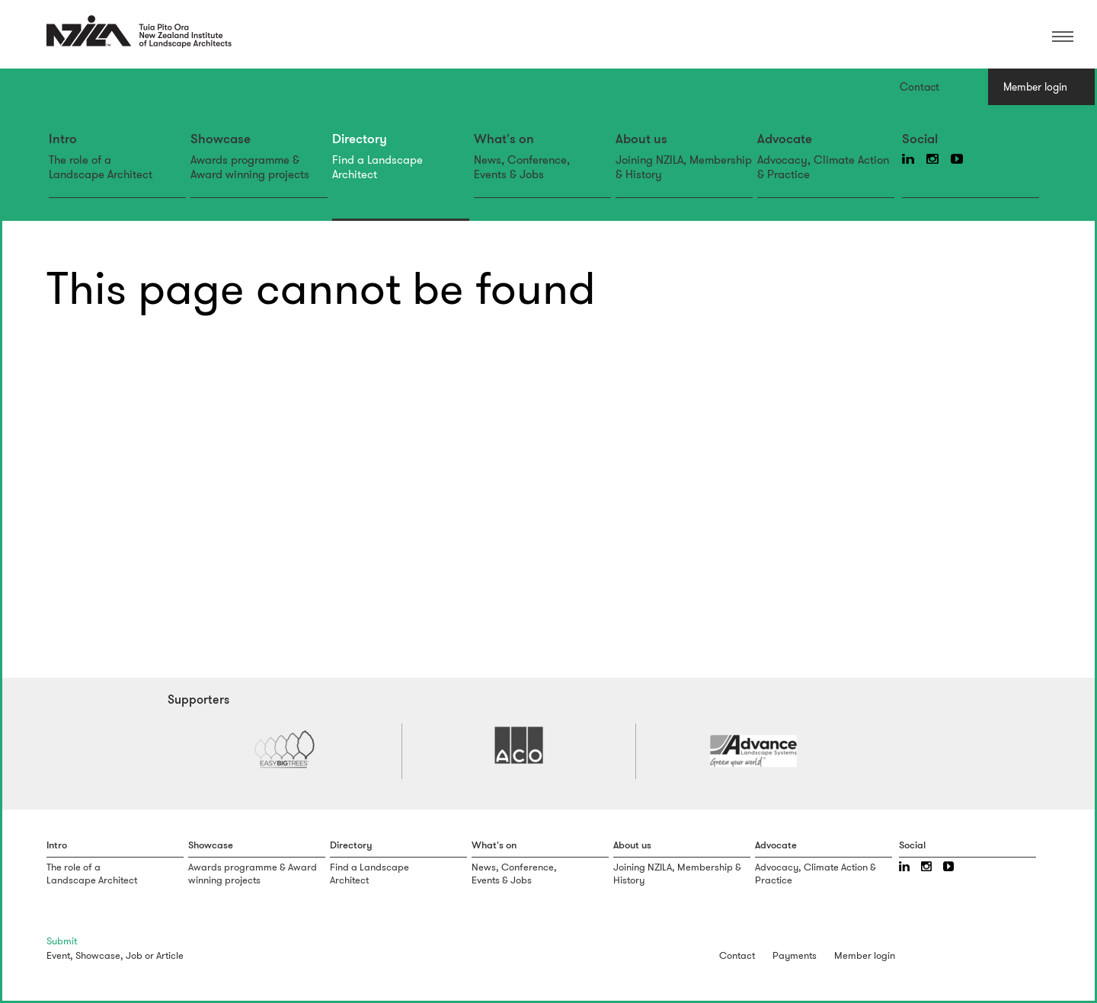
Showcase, (99, 955)
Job (134, 955)
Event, (59, 955)
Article (170, 955)
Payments (794, 955)
